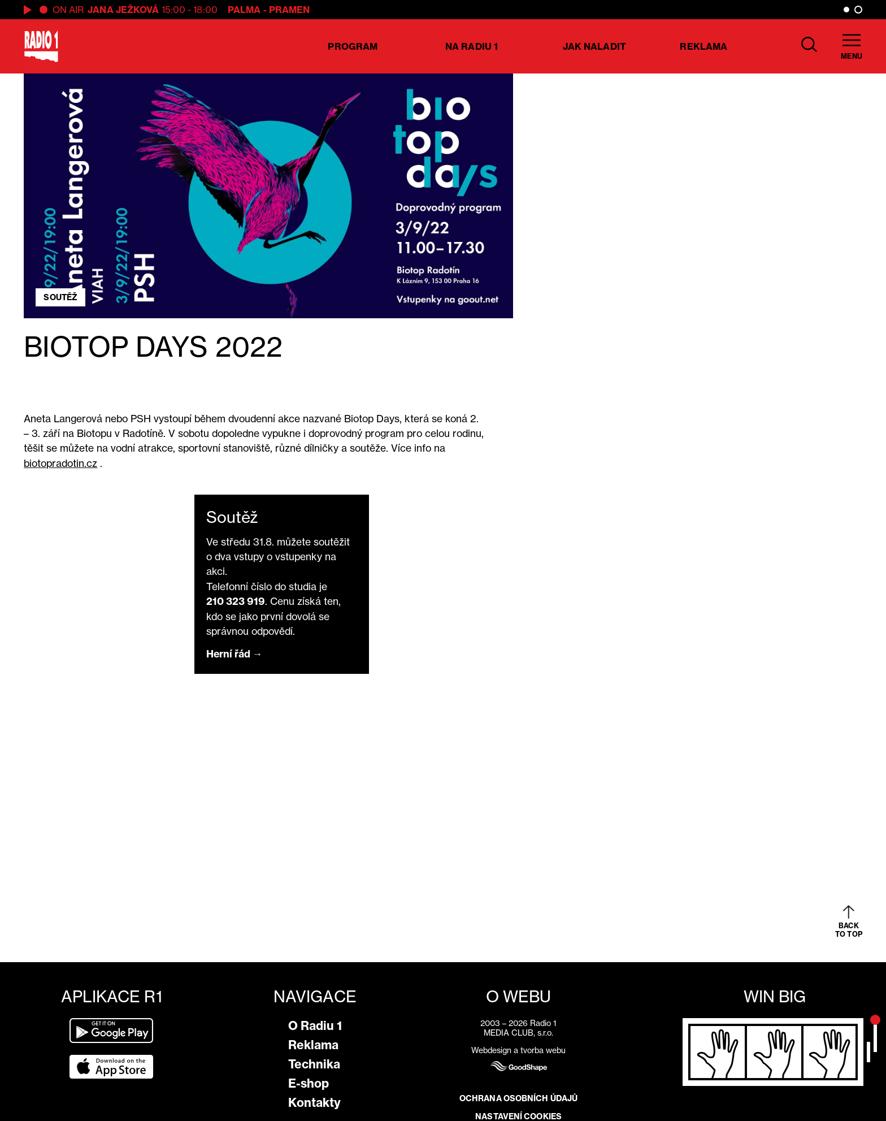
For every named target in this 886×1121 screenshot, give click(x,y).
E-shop (308, 1083)
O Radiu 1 (315, 1025)
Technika (314, 1064)
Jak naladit (594, 46)
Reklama (703, 46)
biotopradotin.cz (60, 463)
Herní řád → (234, 653)
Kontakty (314, 1102)
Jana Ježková (123, 9)
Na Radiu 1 (471, 46)
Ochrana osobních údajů (518, 1098)
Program (352, 46)
